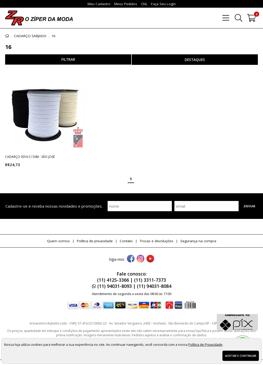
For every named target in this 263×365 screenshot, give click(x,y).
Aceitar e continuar (240, 356)
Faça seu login (163, 4)
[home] (39, 18)
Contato (126, 241)
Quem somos (58, 241)
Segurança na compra (198, 241)
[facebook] (131, 259)
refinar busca (68, 59)
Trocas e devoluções (156, 241)
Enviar (249, 206)
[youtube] (150, 259)
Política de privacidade (95, 241)
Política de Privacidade (205, 344)
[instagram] (140, 259)
